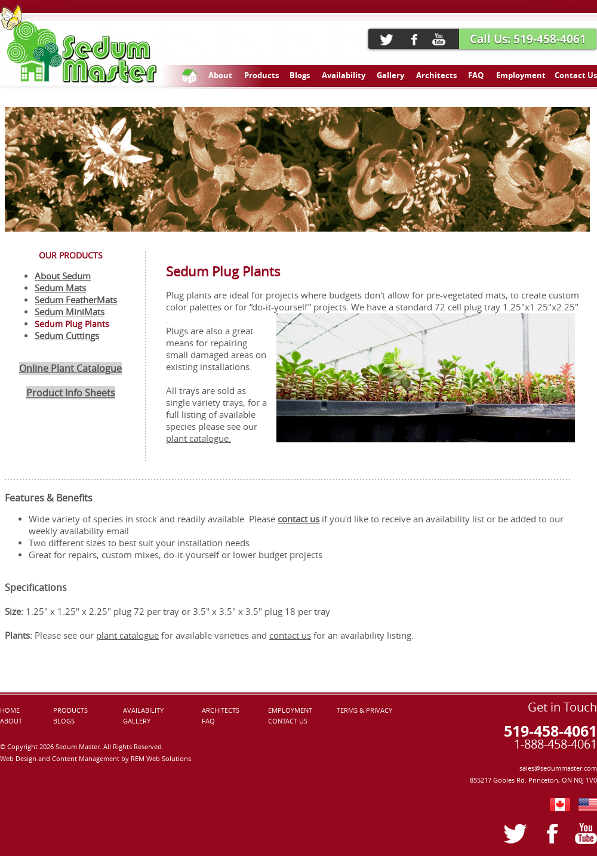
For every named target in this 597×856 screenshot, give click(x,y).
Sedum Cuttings (67, 335)
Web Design (19, 759)
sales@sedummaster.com (558, 768)
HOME (10, 710)
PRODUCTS (70, 710)
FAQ (476, 75)
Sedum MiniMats (69, 312)
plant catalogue (127, 635)
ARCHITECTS (220, 710)
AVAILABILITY (143, 710)
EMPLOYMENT (290, 710)
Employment (521, 75)
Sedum (50, 288)
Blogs (300, 75)
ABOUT (11, 721)
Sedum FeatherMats (76, 300)
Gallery (390, 75)
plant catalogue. (198, 438)
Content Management (86, 759)
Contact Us (576, 75)
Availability (343, 75)
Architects (436, 75)
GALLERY (136, 721)
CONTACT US (287, 721)
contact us (290, 635)
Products (261, 75)
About (220, 75)
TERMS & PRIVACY (364, 710)
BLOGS (64, 721)
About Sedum (63, 276)
